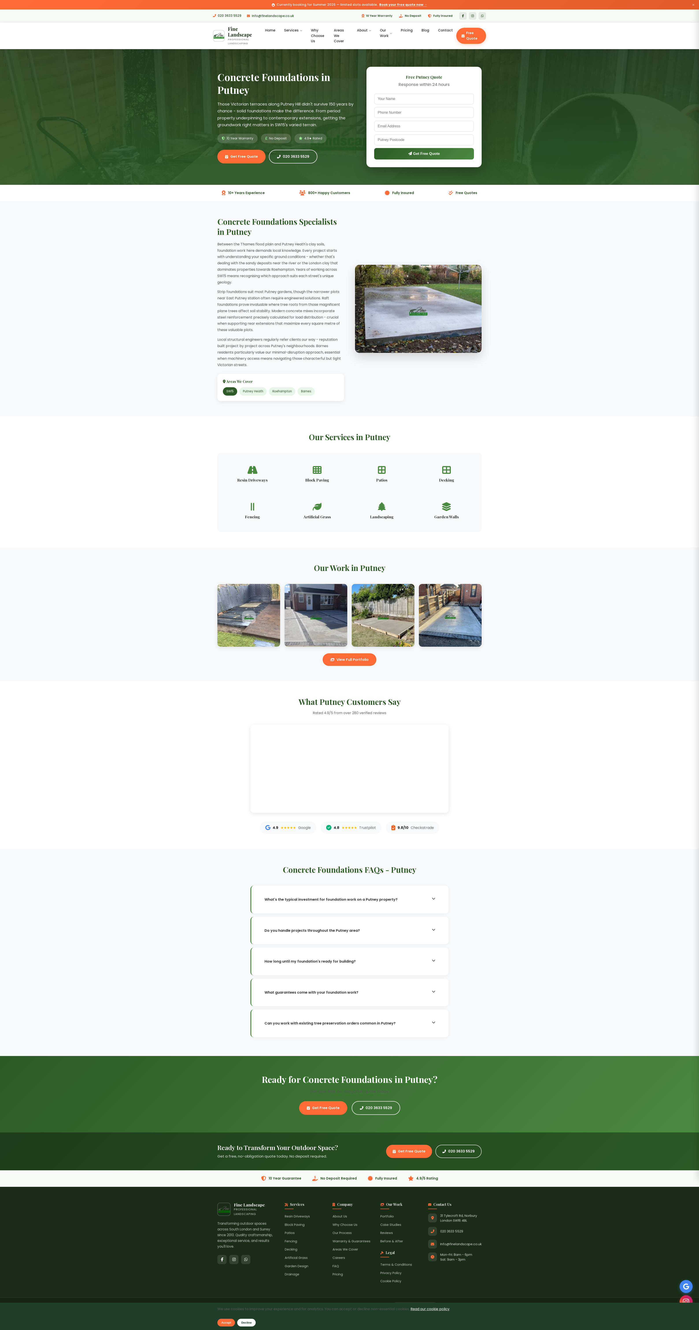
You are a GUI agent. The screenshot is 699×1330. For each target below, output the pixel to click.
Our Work (386, 33)
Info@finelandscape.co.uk (270, 16)
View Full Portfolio (349, 659)
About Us (340, 1217)
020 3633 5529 (227, 16)
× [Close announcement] (693, 4)
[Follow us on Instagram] (685, 1301)
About (364, 30)
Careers (339, 1258)
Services (294, 30)
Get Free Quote (241, 156)
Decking (291, 1250)
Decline (246, 1322)
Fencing (291, 1241)
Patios (290, 1233)
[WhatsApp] (482, 16)
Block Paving (295, 1225)
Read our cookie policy (430, 1308)
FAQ (336, 1266)
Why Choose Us (318, 36)
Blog (425, 30)
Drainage (292, 1275)
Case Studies (390, 1225)
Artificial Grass (296, 1258)
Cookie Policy (390, 1281)
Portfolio (387, 1217)
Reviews (386, 1233)
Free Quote (469, 36)
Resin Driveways (297, 1217)
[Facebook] (463, 16)
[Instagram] (472, 16)
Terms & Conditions (396, 1265)
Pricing (407, 30)
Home (271, 30)
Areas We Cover (339, 36)
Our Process (342, 1233)
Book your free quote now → (403, 4)
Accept (226, 1322)
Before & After (391, 1241)
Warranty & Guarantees (351, 1241)
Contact (445, 30)
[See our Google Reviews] (685, 1286)
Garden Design (296, 1266)
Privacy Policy (390, 1273)
